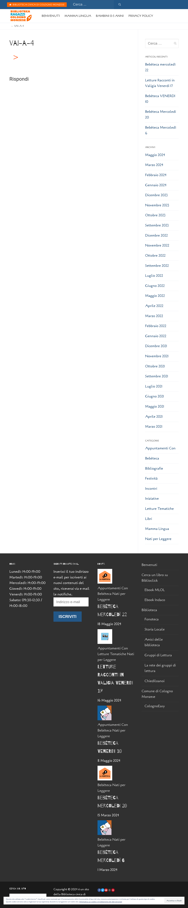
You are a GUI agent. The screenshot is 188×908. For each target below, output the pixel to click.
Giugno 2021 (154, 396)
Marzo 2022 (154, 316)
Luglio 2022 (154, 275)
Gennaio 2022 (155, 336)
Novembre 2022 (157, 245)
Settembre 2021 (156, 376)
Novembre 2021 (156, 356)
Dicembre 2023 (156, 195)
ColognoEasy (155, 706)
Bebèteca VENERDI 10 (160, 99)
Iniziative (152, 498)
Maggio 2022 (155, 295)
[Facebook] (99, 890)
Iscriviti (68, 616)
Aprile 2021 (154, 416)
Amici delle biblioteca (154, 642)
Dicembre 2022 (156, 235)
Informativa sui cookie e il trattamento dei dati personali (100, 902)
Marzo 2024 (154, 165)
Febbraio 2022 (155, 326)
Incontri (151, 488)
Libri (148, 518)
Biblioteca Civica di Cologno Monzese (36, 4)
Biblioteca (150, 610)
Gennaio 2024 (155, 185)
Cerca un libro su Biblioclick (155, 578)
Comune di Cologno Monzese (157, 694)
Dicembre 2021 (156, 346)
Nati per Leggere (158, 538)
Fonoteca (152, 619)
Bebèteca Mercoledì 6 (160, 130)
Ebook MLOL (155, 590)
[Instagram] (109, 890)
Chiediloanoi (154, 681)
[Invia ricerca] (120, 4)
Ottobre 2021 (155, 366)
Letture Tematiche (159, 508)
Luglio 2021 (153, 386)
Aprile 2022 (154, 305)
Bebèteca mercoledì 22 (160, 67)
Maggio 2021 (154, 406)
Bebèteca (152, 458)
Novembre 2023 (157, 205)
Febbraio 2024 (155, 175)
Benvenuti (149, 564)
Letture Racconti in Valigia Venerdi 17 (160, 83)
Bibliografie (154, 468)
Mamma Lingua (157, 528)
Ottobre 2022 (155, 255)
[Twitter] (102, 890)
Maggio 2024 (155, 155)
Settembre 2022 (157, 265)
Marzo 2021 (153, 426)
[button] (15, 57)
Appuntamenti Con (160, 448)
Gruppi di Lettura (158, 655)
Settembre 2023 (157, 225)
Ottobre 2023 (155, 215)
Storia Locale (155, 629)
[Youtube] (106, 890)
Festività (151, 478)
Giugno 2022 (155, 285)
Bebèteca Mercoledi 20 (160, 114)
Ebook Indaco (155, 600)
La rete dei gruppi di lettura (160, 668)
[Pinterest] (113, 890)
